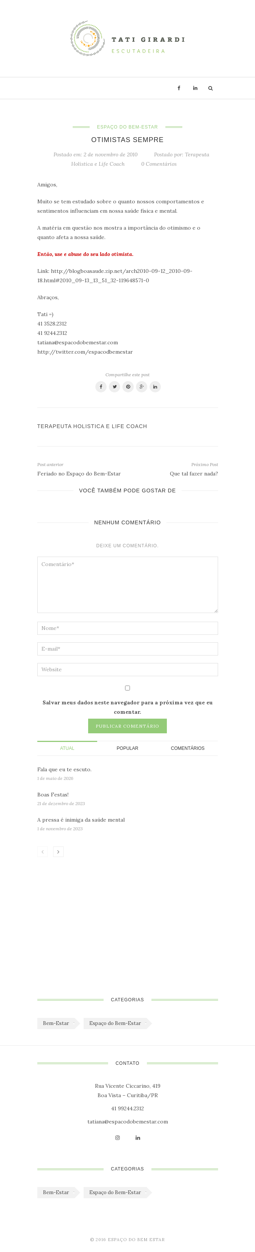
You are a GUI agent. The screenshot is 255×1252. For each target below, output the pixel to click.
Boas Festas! (53, 794)
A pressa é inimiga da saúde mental (81, 819)
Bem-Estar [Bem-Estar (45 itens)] (56, 1023)
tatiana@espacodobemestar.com (127, 1121)
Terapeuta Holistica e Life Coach (92, 426)
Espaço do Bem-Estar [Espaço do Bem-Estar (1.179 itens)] (115, 1023)
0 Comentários (159, 163)
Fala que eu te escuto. (64, 769)
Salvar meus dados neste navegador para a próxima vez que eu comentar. (128, 707)
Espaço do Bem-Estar (127, 127)
